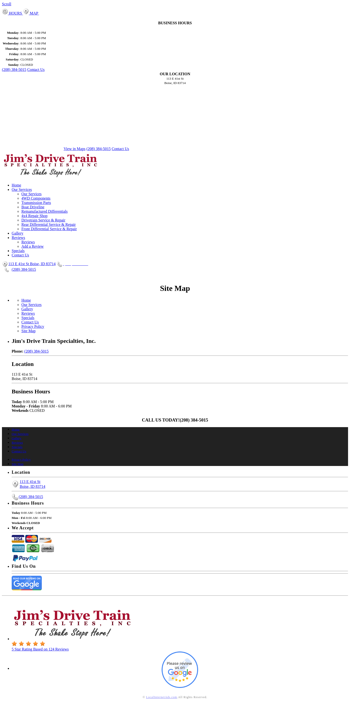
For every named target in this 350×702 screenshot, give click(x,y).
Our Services (22, 189)
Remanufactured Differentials (44, 211)
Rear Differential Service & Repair (48, 224)
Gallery (17, 233)
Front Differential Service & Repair (49, 229)
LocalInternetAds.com (161, 697)
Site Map (28, 331)
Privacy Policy (32, 326)
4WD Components (36, 198)
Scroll (6, 4)
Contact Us (36, 70)
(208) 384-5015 (14, 70)
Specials (18, 251)
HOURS (12, 13)
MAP (31, 13)
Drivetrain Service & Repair (43, 220)
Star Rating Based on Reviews (40, 649)
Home (16, 185)
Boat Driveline (32, 207)
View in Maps (75, 149)
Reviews (18, 238)
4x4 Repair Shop (34, 216)
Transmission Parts (36, 203)
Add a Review (32, 246)
